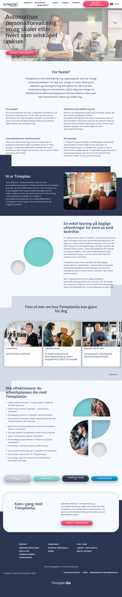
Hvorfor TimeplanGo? (43, 4)
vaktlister (46, 478)
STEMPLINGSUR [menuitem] (25, 557)
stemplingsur (104, 478)
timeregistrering (75, 478)
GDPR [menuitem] (85, 573)
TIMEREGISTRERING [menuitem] (27, 554)
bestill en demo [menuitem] (84, 551)
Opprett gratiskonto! (96, 4)
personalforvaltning (17, 478)
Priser (55, 3)
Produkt (28, 3)
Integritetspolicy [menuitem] (72, 573)
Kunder (65, 3)
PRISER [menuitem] (51, 551)
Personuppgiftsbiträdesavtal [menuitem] (104, 573)
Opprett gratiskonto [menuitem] (87, 548)
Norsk (114, 4)
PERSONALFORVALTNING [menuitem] (29, 548)
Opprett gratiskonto (21, 53)
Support (76, 3)
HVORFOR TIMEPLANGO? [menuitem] (58, 548)
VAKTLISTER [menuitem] (24, 551)
